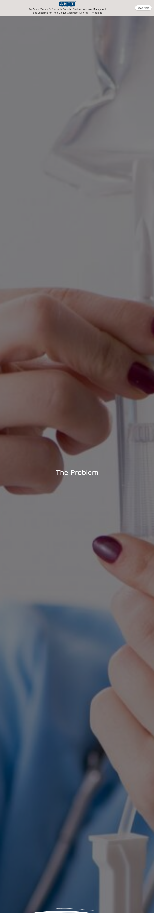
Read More (143, 7)
